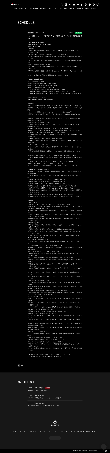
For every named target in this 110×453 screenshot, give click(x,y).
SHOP (56, 8)
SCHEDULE (43, 8)
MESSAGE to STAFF (90, 8)
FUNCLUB (71, 8)
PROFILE (50, 8)
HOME (15, 8)
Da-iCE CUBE (79, 8)
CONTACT (55, 438)
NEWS (21, 8)
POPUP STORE (63, 8)
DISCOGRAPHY (34, 8)
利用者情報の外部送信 (93, 450)
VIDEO (26, 8)
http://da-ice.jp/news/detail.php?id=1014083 (40, 99)
